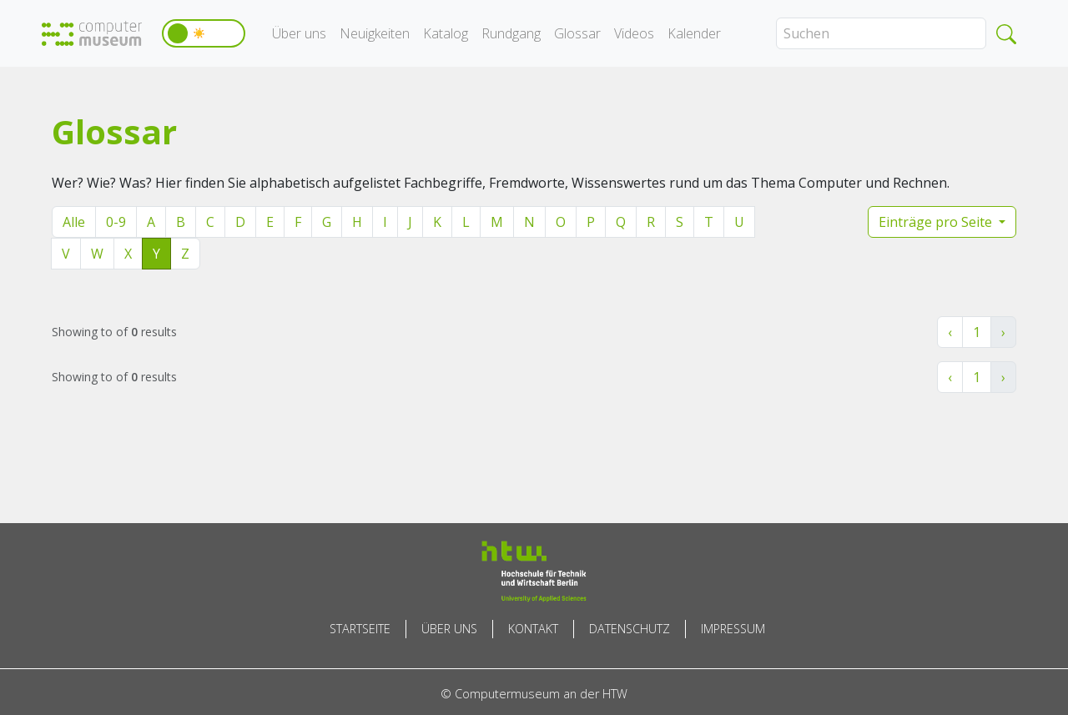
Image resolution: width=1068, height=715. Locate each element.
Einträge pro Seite (937, 222)
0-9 (116, 222)
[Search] (881, 33)
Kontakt (533, 629)
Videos (634, 33)
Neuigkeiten (375, 33)
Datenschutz (629, 629)
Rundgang (511, 33)
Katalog (445, 33)
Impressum (733, 629)
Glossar (577, 33)
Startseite (360, 629)
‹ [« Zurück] (950, 332)
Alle (74, 222)
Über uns (299, 33)
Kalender (694, 33)
